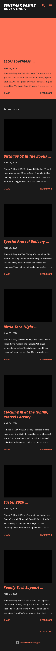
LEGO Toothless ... (19, 61)
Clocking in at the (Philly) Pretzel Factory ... (26, 414)
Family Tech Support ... (23, 587)
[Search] (43, 5)
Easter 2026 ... (16, 502)
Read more (46, 93)
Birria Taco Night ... (20, 326)
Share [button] (7, 93)
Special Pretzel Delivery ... (26, 241)
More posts (45, 631)
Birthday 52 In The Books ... (27, 156)
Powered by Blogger (28, 642)
